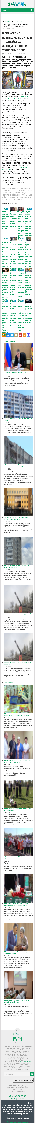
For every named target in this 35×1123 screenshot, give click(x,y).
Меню (5, 10)
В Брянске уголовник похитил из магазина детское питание (28, 313)
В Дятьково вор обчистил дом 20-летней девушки (13, 219)
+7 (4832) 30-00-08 (17, 1096)
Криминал (21, 54)
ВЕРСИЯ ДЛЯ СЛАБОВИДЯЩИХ (23, 1080)
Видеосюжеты (8, 683)
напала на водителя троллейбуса (15, 97)
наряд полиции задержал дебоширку (17, 168)
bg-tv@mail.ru (25, 1061)
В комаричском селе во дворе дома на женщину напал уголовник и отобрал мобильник (5, 287)
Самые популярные (9, 341)
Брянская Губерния (17, 1039)
